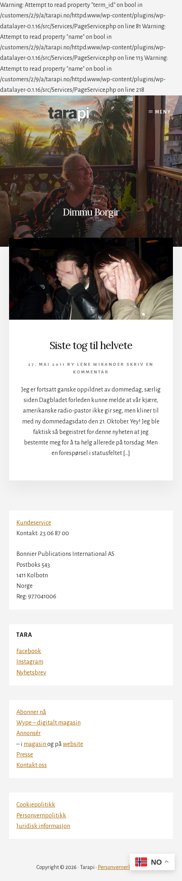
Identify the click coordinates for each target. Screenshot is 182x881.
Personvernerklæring (122, 867)
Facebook (28, 651)
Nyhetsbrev (31, 672)
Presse (24, 754)
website (73, 744)
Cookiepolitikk (35, 805)
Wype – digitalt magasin (48, 723)
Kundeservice (33, 523)
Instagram (29, 662)
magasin (35, 744)
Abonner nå (31, 712)
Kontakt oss (31, 765)
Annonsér (28, 733)
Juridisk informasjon (43, 826)
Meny (163, 112)
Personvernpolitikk (41, 815)
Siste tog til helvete (90, 345)
